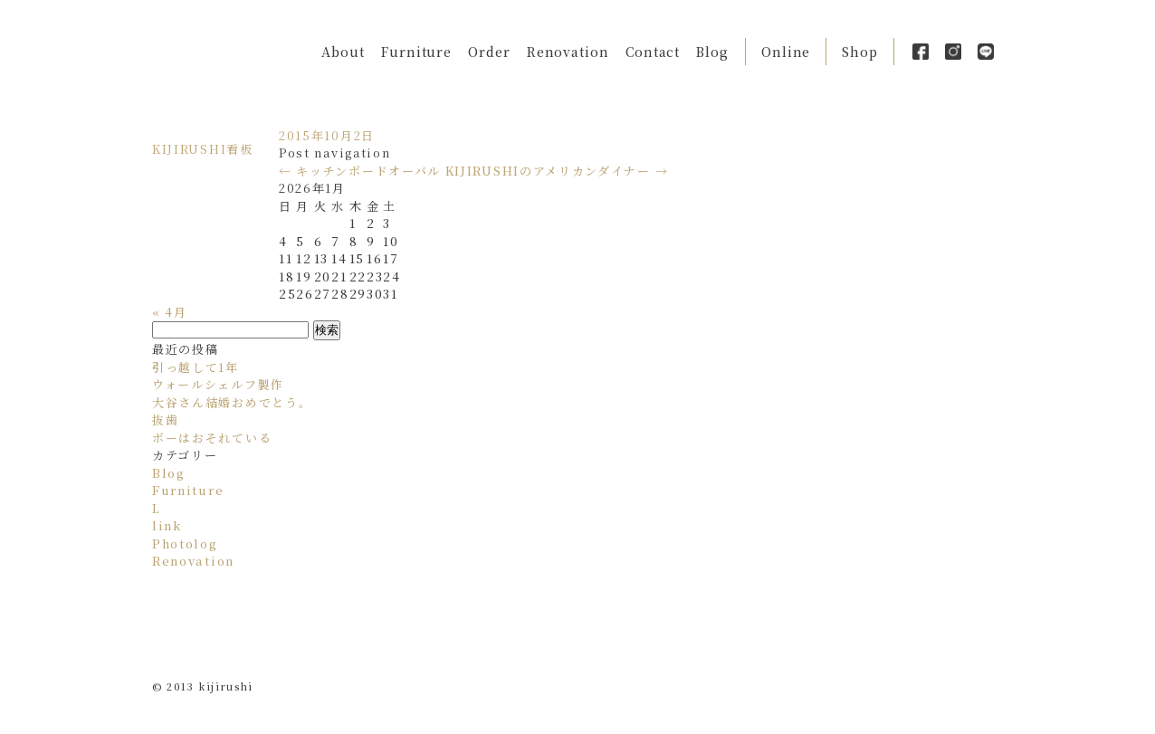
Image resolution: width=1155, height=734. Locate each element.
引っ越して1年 (195, 367)
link (167, 525)
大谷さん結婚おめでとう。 (231, 402)
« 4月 (169, 311)
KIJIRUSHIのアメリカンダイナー (557, 170)
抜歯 (165, 419)
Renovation (568, 52)
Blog (712, 52)
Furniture (416, 52)
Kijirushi (215, 51)
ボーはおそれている (212, 437)
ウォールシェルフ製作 (218, 384)
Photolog (185, 543)
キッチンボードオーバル (360, 170)
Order (489, 52)
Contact (652, 52)
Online (785, 52)
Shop (860, 52)
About (343, 52)
